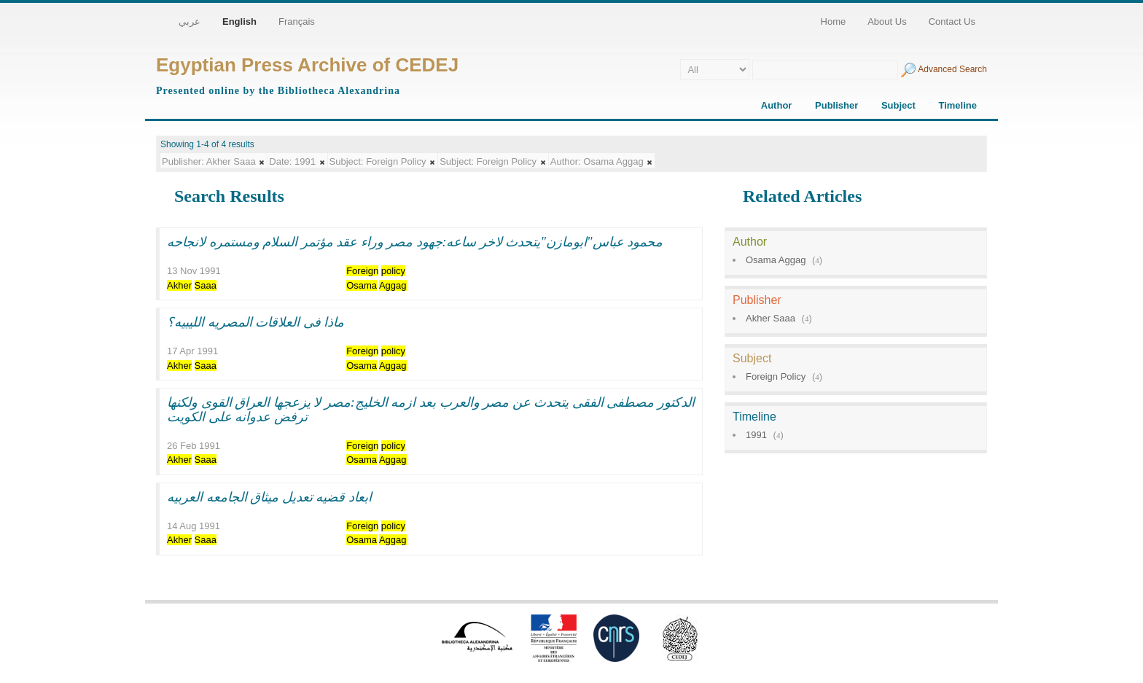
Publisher (836, 105)
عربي (189, 21)
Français (296, 21)
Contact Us (952, 21)
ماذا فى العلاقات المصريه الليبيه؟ (255, 322)
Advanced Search (952, 69)
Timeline (957, 105)
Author (776, 105)
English (239, 21)
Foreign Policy (775, 376)
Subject (898, 105)
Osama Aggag (775, 259)
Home (833, 21)
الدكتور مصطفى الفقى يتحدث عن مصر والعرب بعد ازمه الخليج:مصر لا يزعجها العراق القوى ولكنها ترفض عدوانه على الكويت (431, 409)
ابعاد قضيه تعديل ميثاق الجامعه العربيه (269, 497)
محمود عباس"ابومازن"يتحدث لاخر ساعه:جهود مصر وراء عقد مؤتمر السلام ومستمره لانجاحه (415, 242)
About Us (886, 21)
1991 (756, 434)
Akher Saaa (770, 318)
